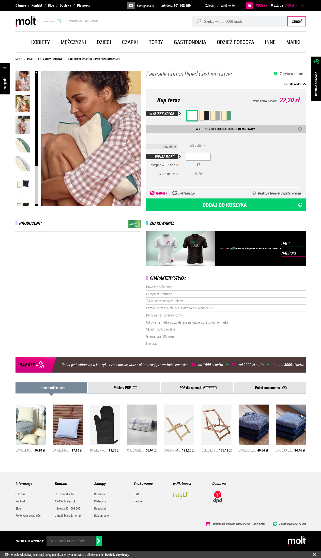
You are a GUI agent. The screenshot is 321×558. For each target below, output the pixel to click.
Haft (136, 494)
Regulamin (100, 508)
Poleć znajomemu (267, 387)
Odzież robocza (235, 41)
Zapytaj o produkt (292, 73)
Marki (293, 41)
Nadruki (138, 501)
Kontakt (36, 5)
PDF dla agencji (190, 387)
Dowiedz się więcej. (117, 554)
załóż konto (228, 5)
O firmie (20, 5)
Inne (270, 41)
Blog (51, 5)
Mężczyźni (73, 41)
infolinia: (176, 5)
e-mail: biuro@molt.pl (68, 515)
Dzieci (104, 41)
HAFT (285, 243)
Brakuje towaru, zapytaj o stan (279, 193)
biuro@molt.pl (145, 5)
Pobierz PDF (122, 387)
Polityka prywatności (28, 515)
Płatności (83, 5)
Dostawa (65, 5)
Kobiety (40, 41)
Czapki (130, 41)
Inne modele (49, 387)
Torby (156, 41)
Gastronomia (190, 41)
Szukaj (296, 21)
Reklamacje (101, 515)
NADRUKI (288, 253)
